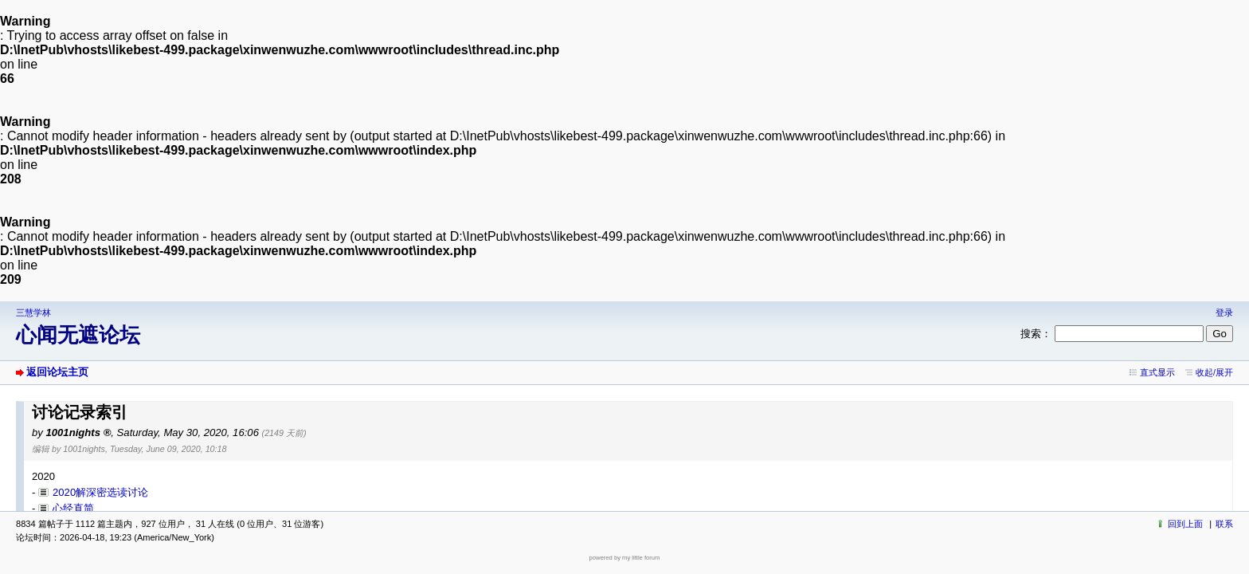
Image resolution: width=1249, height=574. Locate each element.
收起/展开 (1214, 372)
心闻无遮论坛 (78, 335)
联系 (1224, 524)
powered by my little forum (624, 557)
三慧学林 (33, 312)
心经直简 (73, 508)
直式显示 (1157, 372)
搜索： (1035, 334)
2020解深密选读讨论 (100, 492)
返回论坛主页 (57, 372)
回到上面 (1185, 524)
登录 (1224, 312)
